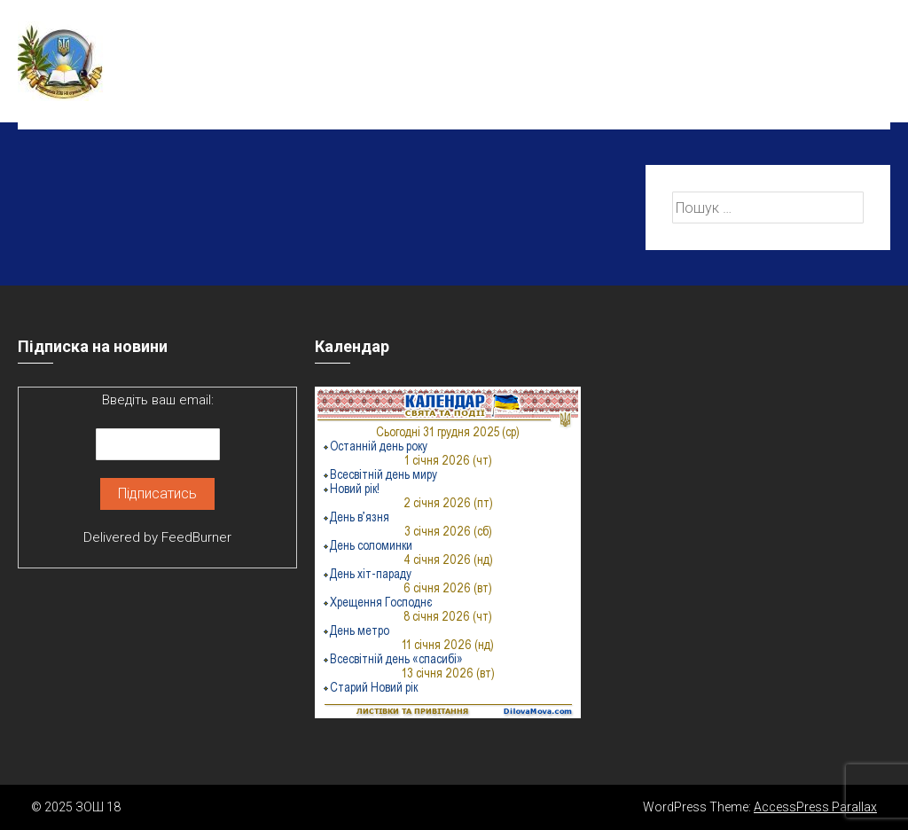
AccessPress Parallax (815, 807)
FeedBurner (196, 537)
